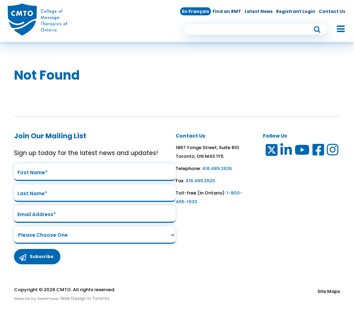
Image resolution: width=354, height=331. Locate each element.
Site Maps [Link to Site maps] (328, 291)
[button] (337, 29)
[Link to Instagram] (333, 151)
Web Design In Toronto (84, 298)
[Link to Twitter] (271, 151)
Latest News (259, 11)
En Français (195, 11)
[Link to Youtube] (302, 151)
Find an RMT (227, 11)
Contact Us (332, 11)
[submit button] (317, 29)
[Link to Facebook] (318, 151)
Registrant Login (295, 11)
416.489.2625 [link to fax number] (200, 180)
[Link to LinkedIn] (286, 151)
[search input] (255, 29)
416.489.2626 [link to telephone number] (217, 168)
